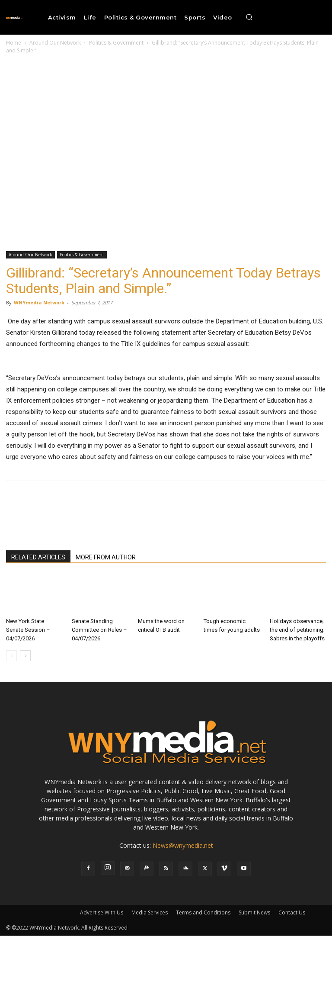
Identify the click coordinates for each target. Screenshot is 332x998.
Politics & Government (116, 42)
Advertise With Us (101, 912)
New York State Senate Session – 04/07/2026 (28, 630)
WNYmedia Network (39, 302)
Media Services (149, 912)
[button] (249, 17)
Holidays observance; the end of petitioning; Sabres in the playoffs (297, 630)
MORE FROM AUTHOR (106, 557)
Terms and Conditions (203, 912)
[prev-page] (11, 655)
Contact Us (291, 912)
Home (13, 42)
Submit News (254, 912)
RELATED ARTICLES (38, 557)
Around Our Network (55, 42)
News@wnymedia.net (183, 845)
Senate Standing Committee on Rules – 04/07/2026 (99, 630)
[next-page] (25, 655)
